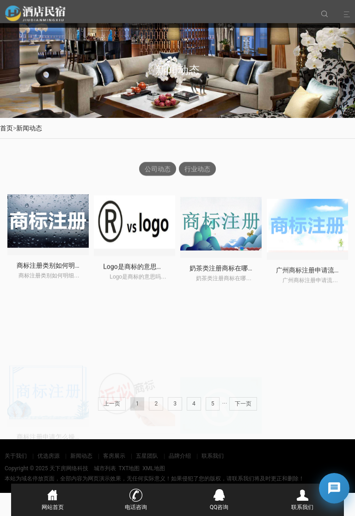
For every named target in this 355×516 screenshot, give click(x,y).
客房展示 (114, 456)
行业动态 (197, 169)
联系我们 (213, 456)
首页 (6, 128)
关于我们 (16, 456)
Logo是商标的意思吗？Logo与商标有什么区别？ (172, 272)
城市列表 (105, 468)
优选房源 (48, 456)
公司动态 (158, 169)
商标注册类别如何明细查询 (55, 270)
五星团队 (147, 456)
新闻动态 (29, 128)
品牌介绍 (180, 456)
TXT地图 (129, 468)
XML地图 (153, 468)
